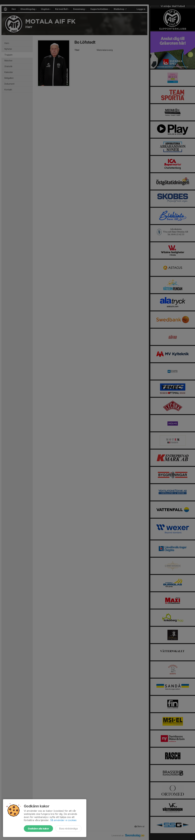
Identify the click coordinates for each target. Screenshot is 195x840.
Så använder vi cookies (63, 820)
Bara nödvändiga (68, 828)
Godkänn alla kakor (38, 828)
